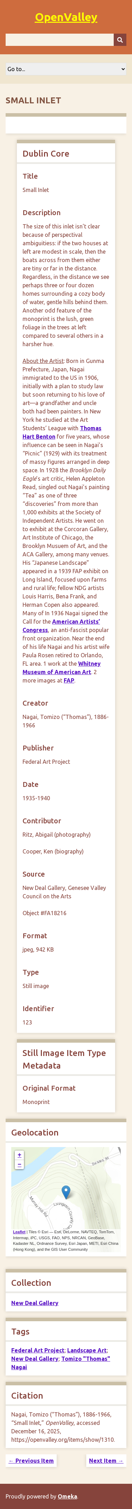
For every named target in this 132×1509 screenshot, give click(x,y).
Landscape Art (87, 1350)
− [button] (19, 1164)
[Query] (66, 40)
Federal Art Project (37, 1350)
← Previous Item (31, 1460)
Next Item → (106, 1460)
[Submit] (120, 40)
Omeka (67, 1496)
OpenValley (66, 17)
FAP (69, 680)
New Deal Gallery (34, 1303)
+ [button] (19, 1155)
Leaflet (19, 1232)
